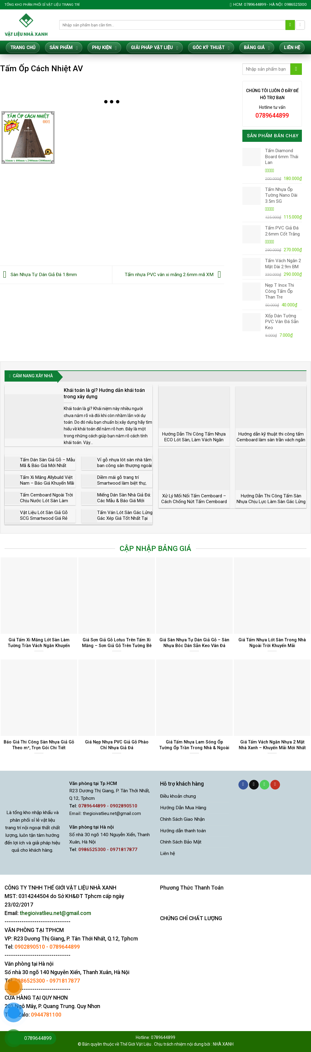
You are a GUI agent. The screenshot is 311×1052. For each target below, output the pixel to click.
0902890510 (30, 947)
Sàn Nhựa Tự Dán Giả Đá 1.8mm (38, 274)
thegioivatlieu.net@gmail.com (112, 813)
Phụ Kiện (104, 48)
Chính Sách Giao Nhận (182, 819)
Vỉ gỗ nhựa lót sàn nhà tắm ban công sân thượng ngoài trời (124, 465)
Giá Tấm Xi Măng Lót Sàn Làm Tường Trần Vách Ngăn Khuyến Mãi (39, 645)
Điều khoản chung (178, 796)
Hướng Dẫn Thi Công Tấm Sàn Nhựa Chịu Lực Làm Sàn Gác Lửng (271, 499)
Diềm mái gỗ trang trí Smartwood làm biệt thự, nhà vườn (121, 483)
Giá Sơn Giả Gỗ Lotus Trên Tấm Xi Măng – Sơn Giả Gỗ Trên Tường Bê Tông (117, 645)
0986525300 (30, 981)
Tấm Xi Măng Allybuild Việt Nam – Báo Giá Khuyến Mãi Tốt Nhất (47, 483)
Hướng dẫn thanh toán (183, 830)
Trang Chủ (22, 47)
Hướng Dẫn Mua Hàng (183, 807)
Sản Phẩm (64, 48)
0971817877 (65, 981)
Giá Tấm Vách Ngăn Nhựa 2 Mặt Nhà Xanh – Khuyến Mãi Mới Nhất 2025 (272, 748)
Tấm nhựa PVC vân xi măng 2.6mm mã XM (174, 274)
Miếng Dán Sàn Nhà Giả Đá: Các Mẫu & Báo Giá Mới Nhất (124, 500)
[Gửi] (290, 25)
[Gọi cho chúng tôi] (264, 785)
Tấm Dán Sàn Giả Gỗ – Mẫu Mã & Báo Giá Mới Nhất (47, 463)
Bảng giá (257, 48)
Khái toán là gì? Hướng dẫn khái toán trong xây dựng (104, 393)
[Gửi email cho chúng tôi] (254, 785)
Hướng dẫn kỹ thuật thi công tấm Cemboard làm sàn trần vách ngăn (271, 437)
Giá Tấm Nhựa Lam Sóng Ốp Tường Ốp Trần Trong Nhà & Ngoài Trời (194, 748)
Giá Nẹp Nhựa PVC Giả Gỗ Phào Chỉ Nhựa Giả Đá (117, 745)
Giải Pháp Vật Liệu (154, 48)
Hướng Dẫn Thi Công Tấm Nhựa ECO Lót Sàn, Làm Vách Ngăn (194, 437)
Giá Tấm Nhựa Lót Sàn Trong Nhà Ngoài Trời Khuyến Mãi (272, 642)
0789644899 (65, 947)
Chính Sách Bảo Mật (180, 842)
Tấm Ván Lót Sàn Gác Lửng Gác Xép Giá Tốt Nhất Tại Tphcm (124, 518)
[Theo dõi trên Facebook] (243, 785)
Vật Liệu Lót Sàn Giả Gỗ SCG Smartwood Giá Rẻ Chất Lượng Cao (44, 518)
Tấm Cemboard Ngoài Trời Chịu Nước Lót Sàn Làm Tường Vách (46, 500)
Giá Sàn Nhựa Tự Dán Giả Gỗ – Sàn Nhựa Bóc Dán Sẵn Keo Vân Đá (194, 642)
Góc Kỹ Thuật (211, 48)
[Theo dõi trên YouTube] (275, 785)
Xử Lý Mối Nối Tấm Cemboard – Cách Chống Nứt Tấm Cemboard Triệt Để (194, 501)
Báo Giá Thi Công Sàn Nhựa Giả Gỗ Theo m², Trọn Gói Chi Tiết (39, 745)
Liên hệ (292, 47)
